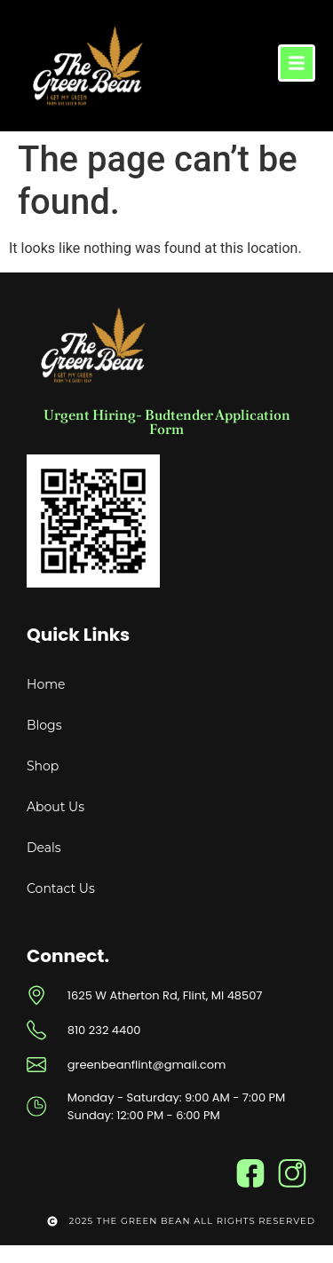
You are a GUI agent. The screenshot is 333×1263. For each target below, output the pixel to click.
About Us (55, 807)
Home (46, 684)
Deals (44, 848)
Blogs (44, 725)
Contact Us (61, 888)
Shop (43, 766)
